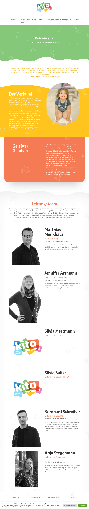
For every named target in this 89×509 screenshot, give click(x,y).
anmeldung (31, 20)
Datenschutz (54, 497)
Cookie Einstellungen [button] (70, 505)
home (13, 20)
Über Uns (16, 497)
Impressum (35, 497)
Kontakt (73, 497)
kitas (41, 20)
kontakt (75, 20)
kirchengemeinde (52, 20)
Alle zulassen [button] (82, 505)
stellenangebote (65, 20)
